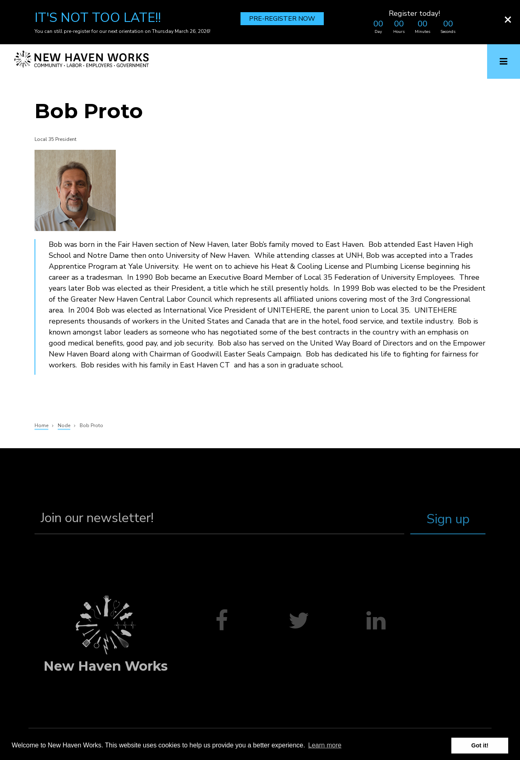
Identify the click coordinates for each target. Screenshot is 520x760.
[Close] (508, 19)
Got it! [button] (479, 745)
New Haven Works (105, 666)
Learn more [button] (325, 745)
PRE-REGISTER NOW (282, 18)
